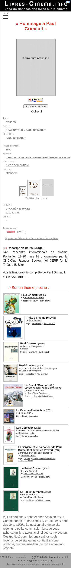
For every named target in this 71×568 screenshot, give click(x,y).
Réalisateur (14, 130)
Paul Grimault (16, 138)
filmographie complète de (29, 272)
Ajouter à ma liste (36, 106)
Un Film (34, 396)
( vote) (16, 232)
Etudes (11, 122)
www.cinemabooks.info (52, 564)
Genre (24, 416)
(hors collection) (17, 165)
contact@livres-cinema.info (37, 560)
